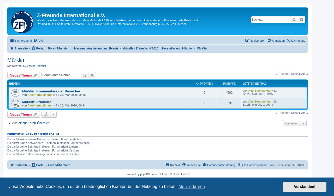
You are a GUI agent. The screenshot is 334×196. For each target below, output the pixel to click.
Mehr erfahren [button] (191, 186)
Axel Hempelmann (40, 94)
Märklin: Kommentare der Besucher (51, 91)
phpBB (144, 174)
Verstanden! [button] (304, 187)
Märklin (15, 60)
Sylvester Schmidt (34, 65)
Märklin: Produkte (36, 102)
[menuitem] (38, 40)
